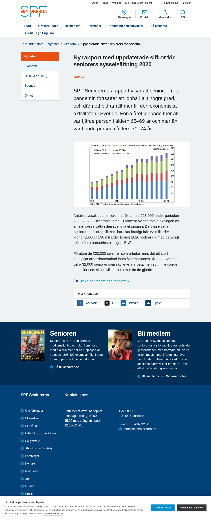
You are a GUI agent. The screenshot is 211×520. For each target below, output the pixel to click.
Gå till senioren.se (66, 367)
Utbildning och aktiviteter (125, 26)
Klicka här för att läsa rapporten (104, 281)
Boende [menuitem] (30, 85)
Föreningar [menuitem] (124, 14)
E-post (157, 303)
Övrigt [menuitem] (29, 95)
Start (27, 26)
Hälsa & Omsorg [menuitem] (36, 76)
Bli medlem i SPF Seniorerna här (164, 376)
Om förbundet (48, 26)
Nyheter (53, 44)
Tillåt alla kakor (163, 507)
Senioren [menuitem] (186, 2)
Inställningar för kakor (192, 507)
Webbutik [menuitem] (116, 2)
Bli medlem (72, 26)
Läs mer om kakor (53, 513)
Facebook (91, 303)
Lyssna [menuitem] (94, 2)
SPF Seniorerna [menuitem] (169, 2)
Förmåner (94, 26)
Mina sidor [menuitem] (165, 14)
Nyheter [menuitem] (30, 56)
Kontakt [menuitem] (145, 14)
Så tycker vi (159, 26)
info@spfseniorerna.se (140, 429)
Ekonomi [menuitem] (31, 66)
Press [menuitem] (105, 2)
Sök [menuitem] (183, 14)
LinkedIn (133, 303)
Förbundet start (32, 44)
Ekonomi (70, 44)
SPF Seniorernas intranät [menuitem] (138, 2)
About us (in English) (39, 33)
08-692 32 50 (140, 424)
